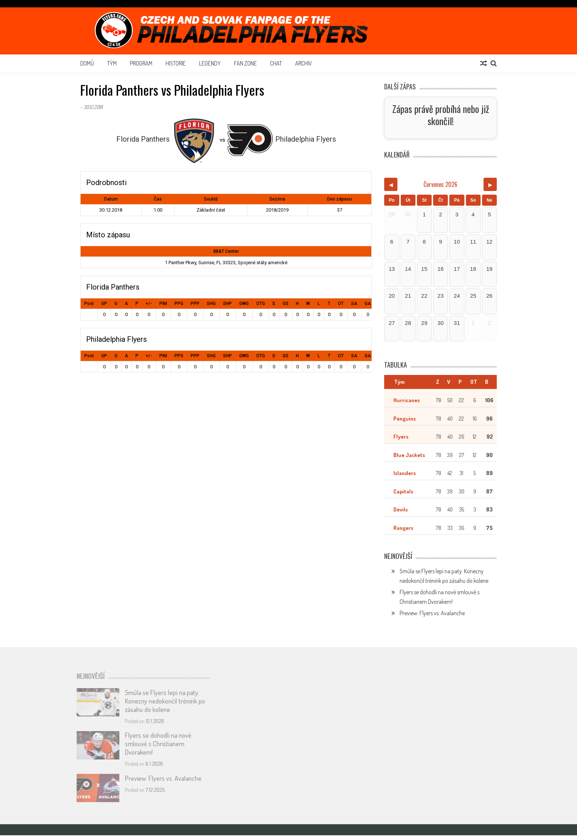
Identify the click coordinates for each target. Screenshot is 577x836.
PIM (163, 303)
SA (354, 303)
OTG (260, 303)
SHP (227, 303)
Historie (176, 63)
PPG (178, 303)
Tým (112, 63)
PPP (195, 303)
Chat (276, 63)
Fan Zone (245, 63)
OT (341, 303)
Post (89, 303)
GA (368, 303)
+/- (149, 303)
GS (285, 303)
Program (141, 63)
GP (104, 303)
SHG (211, 303)
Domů (87, 63)
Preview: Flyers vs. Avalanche (432, 613)
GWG (244, 303)
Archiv (303, 63)
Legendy (210, 63)
